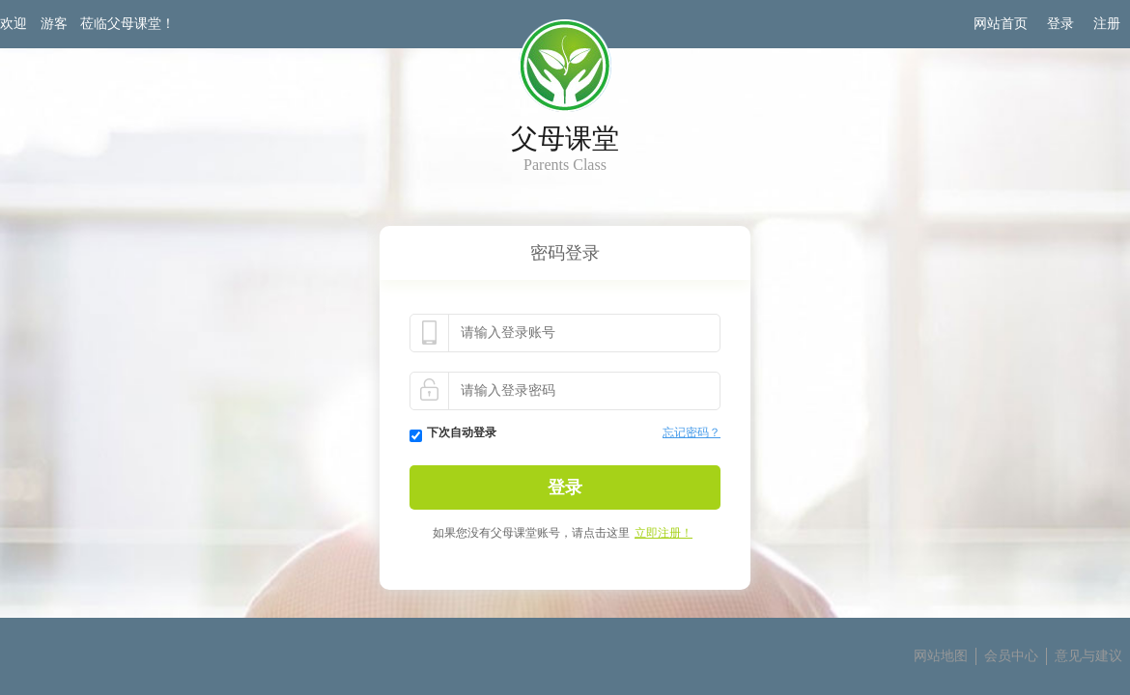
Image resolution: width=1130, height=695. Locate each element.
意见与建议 (1088, 656)
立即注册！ (663, 533)
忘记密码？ (691, 432)
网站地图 (941, 656)
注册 (1106, 23)
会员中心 (1011, 656)
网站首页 (1001, 23)
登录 (1060, 23)
